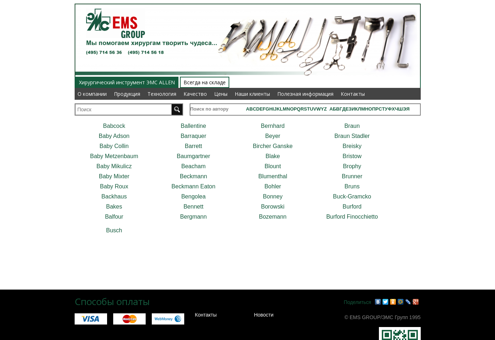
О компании (92, 93)
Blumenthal (272, 176)
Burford (351, 206)
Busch (114, 230)
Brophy (352, 166)
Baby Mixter (114, 176)
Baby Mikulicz (114, 166)
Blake (272, 156)
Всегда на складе (205, 82)
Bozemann (273, 217)
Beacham (193, 166)
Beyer (272, 136)
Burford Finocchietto (352, 217)
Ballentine (193, 126)
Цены (220, 93)
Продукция (127, 93)
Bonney (272, 196)
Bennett (193, 206)
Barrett (193, 146)
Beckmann (193, 176)
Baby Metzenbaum (114, 156)
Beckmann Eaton (194, 186)
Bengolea (193, 196)
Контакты (353, 93)
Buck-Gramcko (352, 196)
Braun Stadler (352, 136)
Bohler (272, 186)
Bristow (351, 156)
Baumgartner (193, 156)
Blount (273, 166)
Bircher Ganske (272, 146)
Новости (263, 315)
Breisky (351, 146)
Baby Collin (114, 146)
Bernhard (273, 126)
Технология (161, 93)
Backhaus (114, 196)
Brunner (352, 176)
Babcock (114, 126)
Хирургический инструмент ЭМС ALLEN (127, 82)
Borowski (272, 206)
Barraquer (193, 136)
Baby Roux (114, 186)
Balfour (114, 217)
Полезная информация (305, 93)
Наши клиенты (252, 93)
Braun (352, 126)
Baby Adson (114, 136)
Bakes (114, 206)
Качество (195, 93)
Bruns (352, 186)
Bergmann (193, 217)
